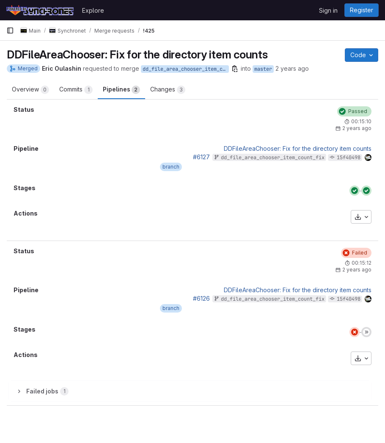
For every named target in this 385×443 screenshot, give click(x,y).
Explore (93, 10)
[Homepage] (40, 10)
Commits (76, 90)
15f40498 (348, 157)
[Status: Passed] (354, 111)
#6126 (201, 298)
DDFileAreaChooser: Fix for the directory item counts (297, 148)
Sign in (328, 10)
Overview (30, 90)
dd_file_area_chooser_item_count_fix (186, 69)
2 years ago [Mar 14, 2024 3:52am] (292, 68)
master (263, 69)
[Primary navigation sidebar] (10, 30)
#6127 (201, 157)
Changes (167, 90)
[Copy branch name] (235, 69)
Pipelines (121, 90)
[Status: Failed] (356, 253)
